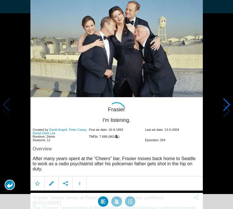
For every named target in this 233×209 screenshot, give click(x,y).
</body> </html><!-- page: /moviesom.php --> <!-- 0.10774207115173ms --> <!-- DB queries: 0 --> (116, 104)
